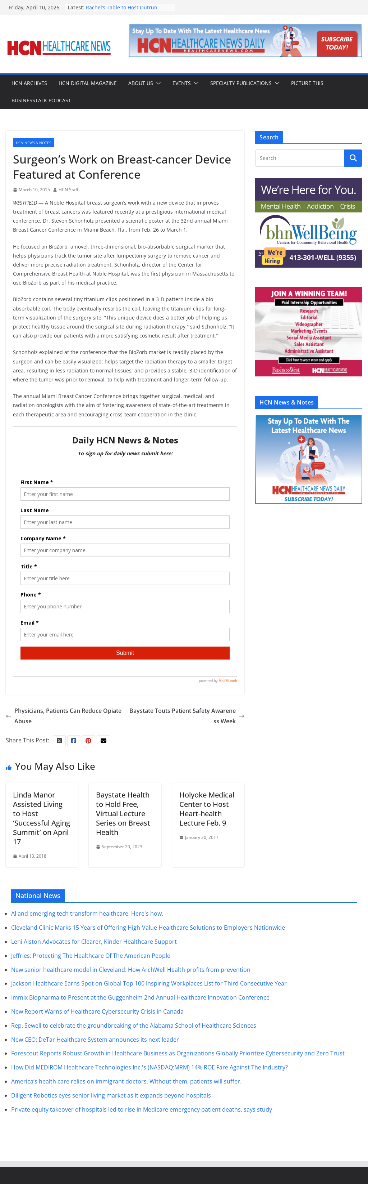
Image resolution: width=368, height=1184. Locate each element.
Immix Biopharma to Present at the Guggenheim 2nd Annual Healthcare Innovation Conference (140, 997)
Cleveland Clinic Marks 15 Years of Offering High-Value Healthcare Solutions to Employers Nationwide (148, 927)
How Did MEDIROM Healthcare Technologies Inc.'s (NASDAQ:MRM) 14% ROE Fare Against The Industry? (149, 1067)
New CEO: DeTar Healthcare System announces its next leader (95, 1040)
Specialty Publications (241, 83)
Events (181, 83)
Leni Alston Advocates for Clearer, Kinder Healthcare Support (94, 942)
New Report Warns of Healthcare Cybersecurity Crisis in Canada (97, 1011)
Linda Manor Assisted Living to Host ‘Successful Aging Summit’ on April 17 (41, 818)
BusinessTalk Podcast (41, 100)
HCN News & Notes (33, 142)
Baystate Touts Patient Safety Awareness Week (186, 716)
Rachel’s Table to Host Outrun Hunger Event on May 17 (121, 11)
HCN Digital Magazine (88, 83)
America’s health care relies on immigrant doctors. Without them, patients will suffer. (126, 1081)
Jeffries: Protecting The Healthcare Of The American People (90, 956)
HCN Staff (68, 190)
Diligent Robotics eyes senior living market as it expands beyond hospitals (111, 1095)
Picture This (307, 83)
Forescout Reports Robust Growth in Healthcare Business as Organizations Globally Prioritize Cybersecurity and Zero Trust (178, 1053)
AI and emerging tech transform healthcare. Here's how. (87, 913)
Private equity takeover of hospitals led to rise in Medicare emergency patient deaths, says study (141, 1109)
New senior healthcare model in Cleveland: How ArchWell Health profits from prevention (130, 970)
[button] (157, 83)
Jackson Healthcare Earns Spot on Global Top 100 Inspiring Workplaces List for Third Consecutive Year (149, 983)
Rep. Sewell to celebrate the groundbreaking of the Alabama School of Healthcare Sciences (133, 1025)
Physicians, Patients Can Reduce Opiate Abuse (63, 716)
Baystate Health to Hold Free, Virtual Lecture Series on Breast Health (123, 813)
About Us (140, 83)
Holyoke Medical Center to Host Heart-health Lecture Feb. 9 (206, 809)
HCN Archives (29, 83)
